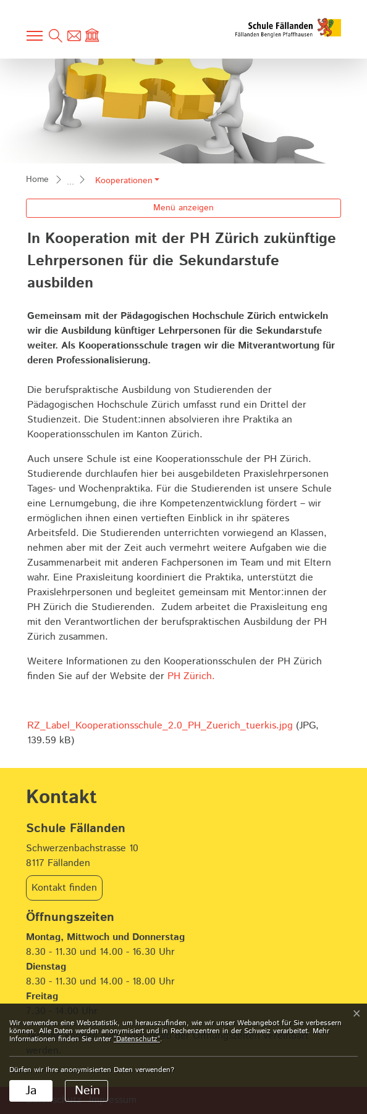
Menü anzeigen (183, 208)
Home (37, 179)
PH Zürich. (191, 676)
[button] (127, 181)
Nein (87, 1091)
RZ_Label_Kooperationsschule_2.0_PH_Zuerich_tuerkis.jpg (160, 726)
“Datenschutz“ (137, 1039)
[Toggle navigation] (35, 36)
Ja (30, 1091)
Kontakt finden (64, 888)
